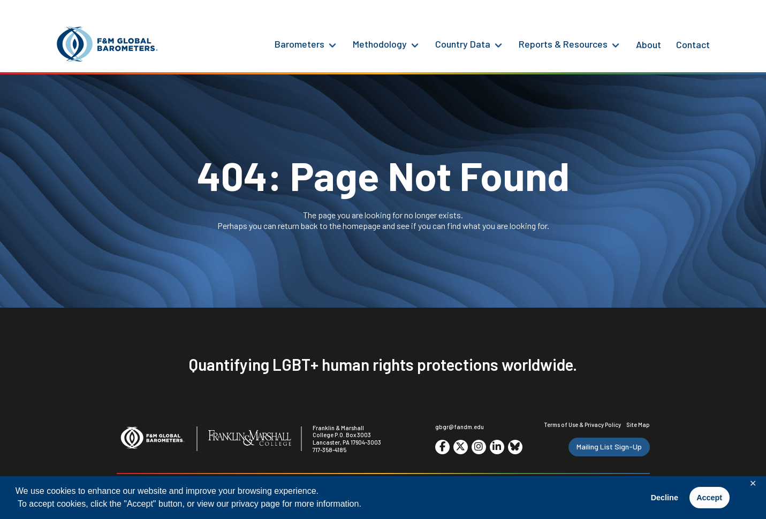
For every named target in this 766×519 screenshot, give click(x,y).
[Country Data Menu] (498, 44)
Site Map (638, 424)
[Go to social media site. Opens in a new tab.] (442, 447)
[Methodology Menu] (414, 44)
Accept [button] (709, 497)
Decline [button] (664, 497)
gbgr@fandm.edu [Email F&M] (459, 426)
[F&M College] (249, 438)
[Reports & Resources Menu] (615, 44)
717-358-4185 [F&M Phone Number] (329, 449)
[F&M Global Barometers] (107, 44)
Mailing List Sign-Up (609, 446)
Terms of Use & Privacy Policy (582, 424)
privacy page (255, 503)
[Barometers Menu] (332, 44)
